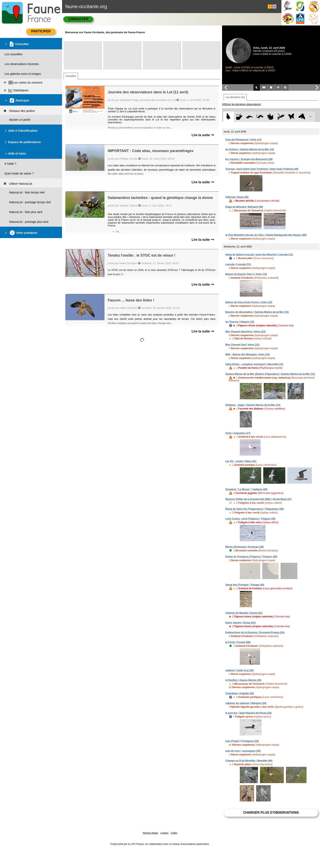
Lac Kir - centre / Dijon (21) (240, 461)
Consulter (78, 19)
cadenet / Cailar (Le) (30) (239, 670)
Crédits (174, 833)
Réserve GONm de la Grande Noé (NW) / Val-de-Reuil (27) (258, 499)
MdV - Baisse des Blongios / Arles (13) (247, 354)
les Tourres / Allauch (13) (239, 321)
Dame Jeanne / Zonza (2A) (240, 622)
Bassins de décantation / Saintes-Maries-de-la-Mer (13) (257, 312)
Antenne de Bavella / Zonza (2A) (243, 612)
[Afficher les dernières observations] (241, 104)
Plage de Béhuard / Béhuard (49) (244, 206)
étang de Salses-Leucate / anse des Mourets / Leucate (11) (259, 254)
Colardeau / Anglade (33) (239, 693)
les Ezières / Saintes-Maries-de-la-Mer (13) (249, 149)
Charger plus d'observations (271, 812)
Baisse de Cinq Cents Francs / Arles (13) (248, 302)
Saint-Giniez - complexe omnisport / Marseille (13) (254, 364)
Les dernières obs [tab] (235, 97)
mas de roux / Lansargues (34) (243, 750)
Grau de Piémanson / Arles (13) (243, 139)
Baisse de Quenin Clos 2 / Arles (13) (246, 274)
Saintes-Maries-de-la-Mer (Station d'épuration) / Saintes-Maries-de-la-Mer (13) (270, 374)
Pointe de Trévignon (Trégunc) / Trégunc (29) (251, 556)
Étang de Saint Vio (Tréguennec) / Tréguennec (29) (254, 509)
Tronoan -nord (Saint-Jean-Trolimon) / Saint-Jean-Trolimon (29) (261, 169)
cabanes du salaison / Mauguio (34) (245, 703)
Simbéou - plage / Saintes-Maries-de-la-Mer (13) (252, 405)
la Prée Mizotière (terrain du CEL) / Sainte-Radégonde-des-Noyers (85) (266, 235)
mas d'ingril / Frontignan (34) (242, 741)
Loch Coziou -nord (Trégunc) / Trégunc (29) (250, 518)
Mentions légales (150, 833)
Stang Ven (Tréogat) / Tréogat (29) (244, 584)
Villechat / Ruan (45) (237, 197)
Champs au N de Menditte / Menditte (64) (248, 760)
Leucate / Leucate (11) (238, 264)
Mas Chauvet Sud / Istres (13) (242, 344)
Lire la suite (203, 135)
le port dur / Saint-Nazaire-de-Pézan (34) (248, 713)
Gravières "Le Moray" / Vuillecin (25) (246, 489)
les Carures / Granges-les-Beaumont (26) (249, 159)
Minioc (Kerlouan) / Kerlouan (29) (244, 546)
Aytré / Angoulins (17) (237, 433)
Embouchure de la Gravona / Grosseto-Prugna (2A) (255, 632)
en (274, 7)
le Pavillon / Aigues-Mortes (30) (243, 680)
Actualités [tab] (71, 76)
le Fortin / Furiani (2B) (238, 642)
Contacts (164, 833)
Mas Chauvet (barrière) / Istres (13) (245, 331)
